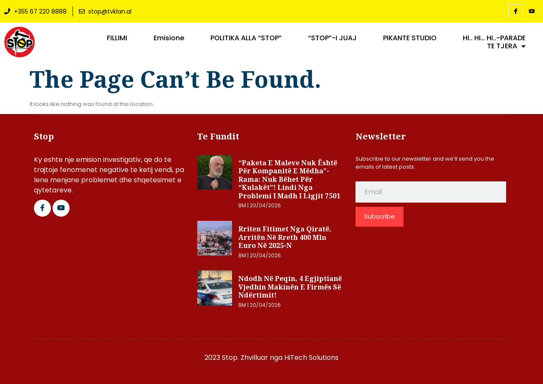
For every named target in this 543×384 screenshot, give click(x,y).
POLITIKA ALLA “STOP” (246, 38)
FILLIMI (117, 38)
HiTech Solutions (311, 357)
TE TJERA (506, 46)
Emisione (169, 38)
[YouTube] (531, 11)
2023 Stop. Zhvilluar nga (244, 357)
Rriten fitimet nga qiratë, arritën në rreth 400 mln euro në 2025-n (284, 237)
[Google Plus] (61, 208)
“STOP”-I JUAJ (332, 38)
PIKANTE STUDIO (410, 38)
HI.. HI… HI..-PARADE (494, 38)
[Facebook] (515, 11)
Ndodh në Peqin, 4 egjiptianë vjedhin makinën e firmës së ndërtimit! (290, 287)
